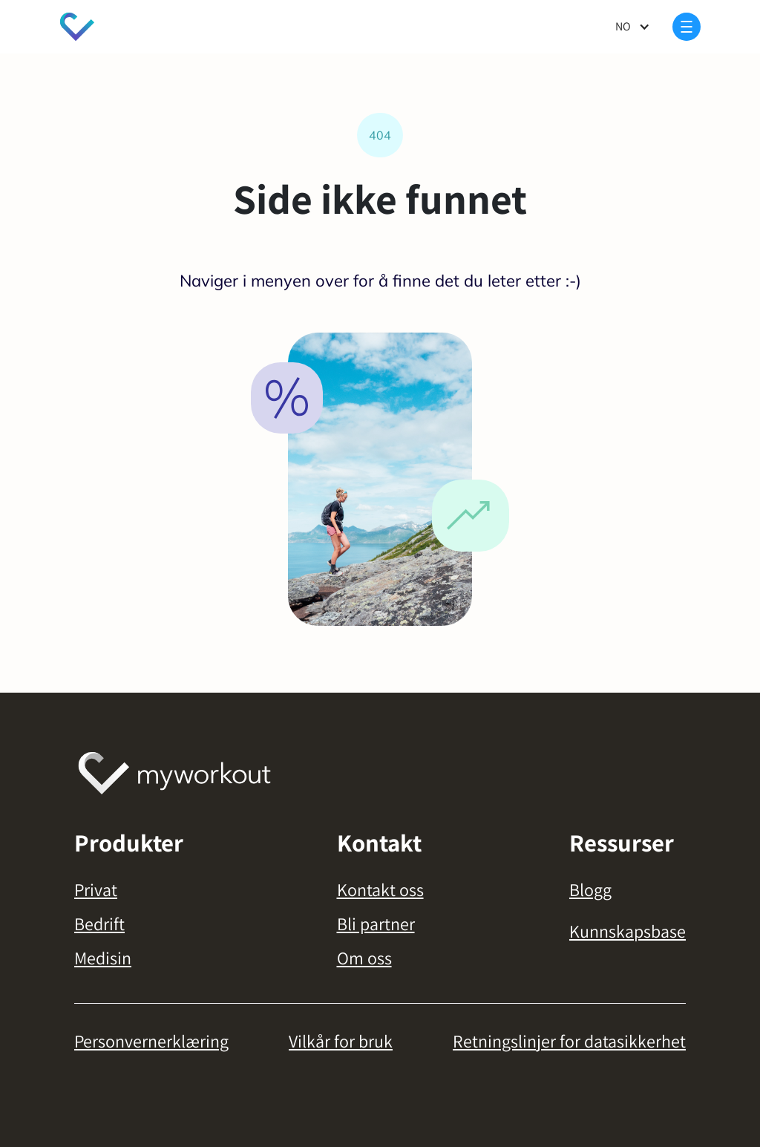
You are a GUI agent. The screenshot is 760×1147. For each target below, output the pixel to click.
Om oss (364, 958)
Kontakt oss (380, 889)
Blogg (590, 889)
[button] (632, 26)
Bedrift (99, 923)
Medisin (102, 958)
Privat (95, 889)
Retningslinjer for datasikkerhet (569, 1041)
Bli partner (376, 923)
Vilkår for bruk (341, 1041)
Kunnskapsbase (627, 931)
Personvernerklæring (151, 1041)
